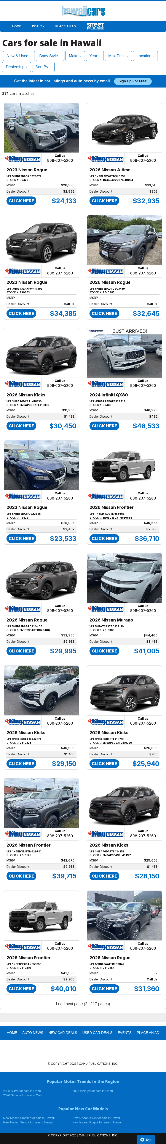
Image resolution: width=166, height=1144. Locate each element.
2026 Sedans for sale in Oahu (23, 1095)
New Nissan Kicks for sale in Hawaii (96, 1118)
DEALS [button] (38, 26)
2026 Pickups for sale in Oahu (92, 1091)
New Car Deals (62, 1033)
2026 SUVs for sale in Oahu (22, 1091)
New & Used (19, 56)
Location (145, 56)
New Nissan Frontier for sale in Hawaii (28, 1118)
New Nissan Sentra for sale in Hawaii (28, 1122)
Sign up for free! (132, 81)
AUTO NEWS (32, 1033)
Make (75, 56)
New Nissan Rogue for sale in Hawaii (97, 1122)
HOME (16, 26)
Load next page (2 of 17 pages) (83, 1004)
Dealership (16, 67)
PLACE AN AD (65, 26)
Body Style (50, 56)
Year (94, 56)
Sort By (43, 67)
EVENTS (125, 1033)
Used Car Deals (97, 1033)
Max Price (118, 56)
